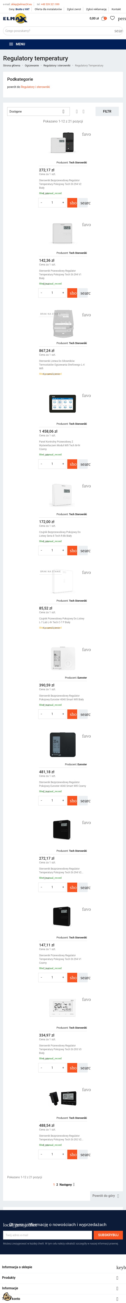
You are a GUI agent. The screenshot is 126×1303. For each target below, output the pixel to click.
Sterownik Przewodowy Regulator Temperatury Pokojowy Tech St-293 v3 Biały (31, 632)
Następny (68, 680)
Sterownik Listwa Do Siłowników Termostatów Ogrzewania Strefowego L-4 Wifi (32, 274)
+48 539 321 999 (48, 4)
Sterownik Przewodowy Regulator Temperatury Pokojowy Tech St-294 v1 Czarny (91, 541)
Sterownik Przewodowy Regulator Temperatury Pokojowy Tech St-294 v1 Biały (91, 184)
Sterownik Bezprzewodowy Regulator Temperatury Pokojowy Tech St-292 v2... (92, 630)
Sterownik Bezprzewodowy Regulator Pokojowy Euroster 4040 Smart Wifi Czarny (90, 451)
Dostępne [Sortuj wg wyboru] (38, 111)
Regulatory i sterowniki (35, 87)
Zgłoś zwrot (74, 9)
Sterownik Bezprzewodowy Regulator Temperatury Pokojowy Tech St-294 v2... (32, 539)
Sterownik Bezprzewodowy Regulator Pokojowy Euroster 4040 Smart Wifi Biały (32, 449)
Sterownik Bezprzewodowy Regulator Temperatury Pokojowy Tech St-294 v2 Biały (31, 184)
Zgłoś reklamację (96, 9)
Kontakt (116, 9)
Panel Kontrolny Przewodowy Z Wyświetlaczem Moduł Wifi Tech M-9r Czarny (90, 274)
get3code (106, 808)
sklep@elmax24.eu (17, 4)
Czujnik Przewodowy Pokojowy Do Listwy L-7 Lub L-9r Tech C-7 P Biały (92, 363)
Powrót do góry (106, 692)
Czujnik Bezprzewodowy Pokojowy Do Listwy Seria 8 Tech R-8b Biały (30, 363)
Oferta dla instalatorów (48, 9)
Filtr (107, 111)
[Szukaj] (63, 30)
